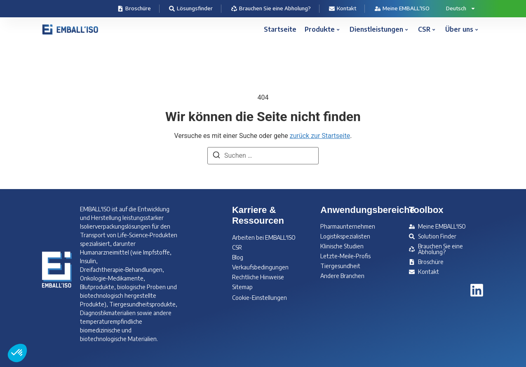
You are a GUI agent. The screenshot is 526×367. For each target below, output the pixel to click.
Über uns (461, 29)
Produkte (322, 29)
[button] (17, 353)
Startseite (280, 29)
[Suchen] (216, 156)
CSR (426, 29)
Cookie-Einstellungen (259, 297)
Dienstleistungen (379, 29)
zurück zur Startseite (320, 136)
